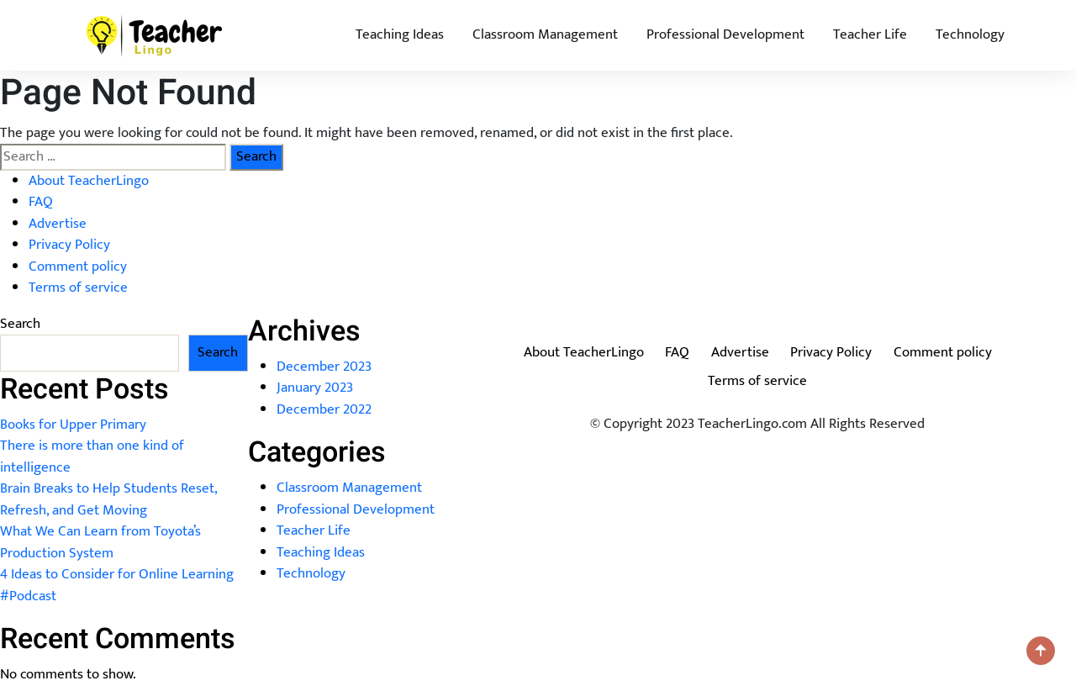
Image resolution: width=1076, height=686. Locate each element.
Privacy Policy (69, 244)
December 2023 (324, 366)
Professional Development (725, 34)
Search (20, 324)
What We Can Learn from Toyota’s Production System (100, 542)
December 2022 (324, 409)
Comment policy (78, 266)
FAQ (41, 202)
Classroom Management (545, 34)
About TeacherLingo (89, 181)
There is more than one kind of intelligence (92, 456)
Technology (970, 34)
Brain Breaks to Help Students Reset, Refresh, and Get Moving (108, 499)
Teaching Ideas (400, 34)
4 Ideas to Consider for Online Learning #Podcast (117, 585)
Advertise (58, 223)
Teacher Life (870, 34)
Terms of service (78, 287)
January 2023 (315, 387)
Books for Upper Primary (73, 424)
